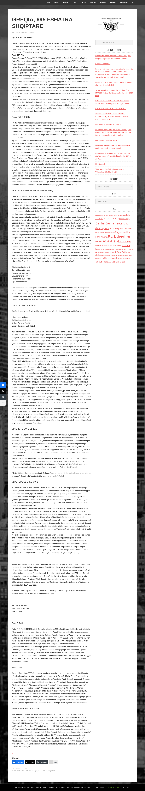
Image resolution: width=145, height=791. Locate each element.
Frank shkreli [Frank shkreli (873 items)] (116, 236)
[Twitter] (30, 762)
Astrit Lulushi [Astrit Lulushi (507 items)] (111, 218)
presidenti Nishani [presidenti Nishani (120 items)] (108, 252)
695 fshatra (26, 771)
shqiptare (52, 771)
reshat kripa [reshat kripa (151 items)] (124, 255)
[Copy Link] (42, 762)
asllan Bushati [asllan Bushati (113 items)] (99, 219)
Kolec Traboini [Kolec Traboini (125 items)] (116, 246)
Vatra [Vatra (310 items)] (114, 262)
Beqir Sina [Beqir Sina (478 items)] (122, 223)
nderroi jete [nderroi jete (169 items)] (122, 249)
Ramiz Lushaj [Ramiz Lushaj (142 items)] (115, 255)
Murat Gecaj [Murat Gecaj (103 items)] (114, 249)
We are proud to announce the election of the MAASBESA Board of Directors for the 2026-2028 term (114, 93)
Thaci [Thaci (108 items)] (109, 262)
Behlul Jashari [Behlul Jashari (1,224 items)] (105, 223)
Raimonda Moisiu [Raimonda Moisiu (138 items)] (104, 255)
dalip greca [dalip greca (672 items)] (102, 228)
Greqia (34, 771)
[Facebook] (18, 762)
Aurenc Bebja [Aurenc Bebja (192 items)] (124, 219)
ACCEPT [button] (126, 787)
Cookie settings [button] (113, 787)
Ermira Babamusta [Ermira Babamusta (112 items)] (109, 232)
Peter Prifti (42, 771)
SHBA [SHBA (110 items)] (102, 258)
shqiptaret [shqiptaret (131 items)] (127, 258)
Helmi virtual (100, 164)
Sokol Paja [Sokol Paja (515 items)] (101, 261)
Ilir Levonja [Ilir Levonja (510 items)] (124, 241)
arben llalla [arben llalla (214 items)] (125, 215)
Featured (25, 768)
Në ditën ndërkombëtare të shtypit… (109, 124)
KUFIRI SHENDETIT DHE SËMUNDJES (110, 109)
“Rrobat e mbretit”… (102, 64)
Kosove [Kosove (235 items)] (98, 249)
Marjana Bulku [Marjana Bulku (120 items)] (106, 249)
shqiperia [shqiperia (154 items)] (121, 258)
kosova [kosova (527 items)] (126, 245)
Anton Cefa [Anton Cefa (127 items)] (117, 215)
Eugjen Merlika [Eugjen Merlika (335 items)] (122, 232)
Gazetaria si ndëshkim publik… (107, 140)
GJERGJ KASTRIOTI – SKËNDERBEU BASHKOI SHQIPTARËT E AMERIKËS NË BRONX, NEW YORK (111, 116)
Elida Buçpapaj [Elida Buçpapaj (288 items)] (116, 228)
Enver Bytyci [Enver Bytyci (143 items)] (99, 232)
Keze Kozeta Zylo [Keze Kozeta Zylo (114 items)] (107, 245)
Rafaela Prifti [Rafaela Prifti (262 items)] (120, 252)
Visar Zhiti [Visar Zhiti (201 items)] (121, 262)
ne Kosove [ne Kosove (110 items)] (130, 249)
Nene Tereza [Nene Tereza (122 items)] (99, 252)
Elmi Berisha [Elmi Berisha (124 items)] (128, 229)
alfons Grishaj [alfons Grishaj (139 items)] (108, 215)
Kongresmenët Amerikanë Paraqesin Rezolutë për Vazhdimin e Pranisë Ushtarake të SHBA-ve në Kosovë (113, 156)
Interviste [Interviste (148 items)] (98, 246)
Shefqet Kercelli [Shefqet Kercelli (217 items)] (110, 258)
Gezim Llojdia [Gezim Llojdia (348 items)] (111, 241)
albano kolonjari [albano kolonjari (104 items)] (99, 215)
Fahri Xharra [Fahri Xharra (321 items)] (101, 237)
